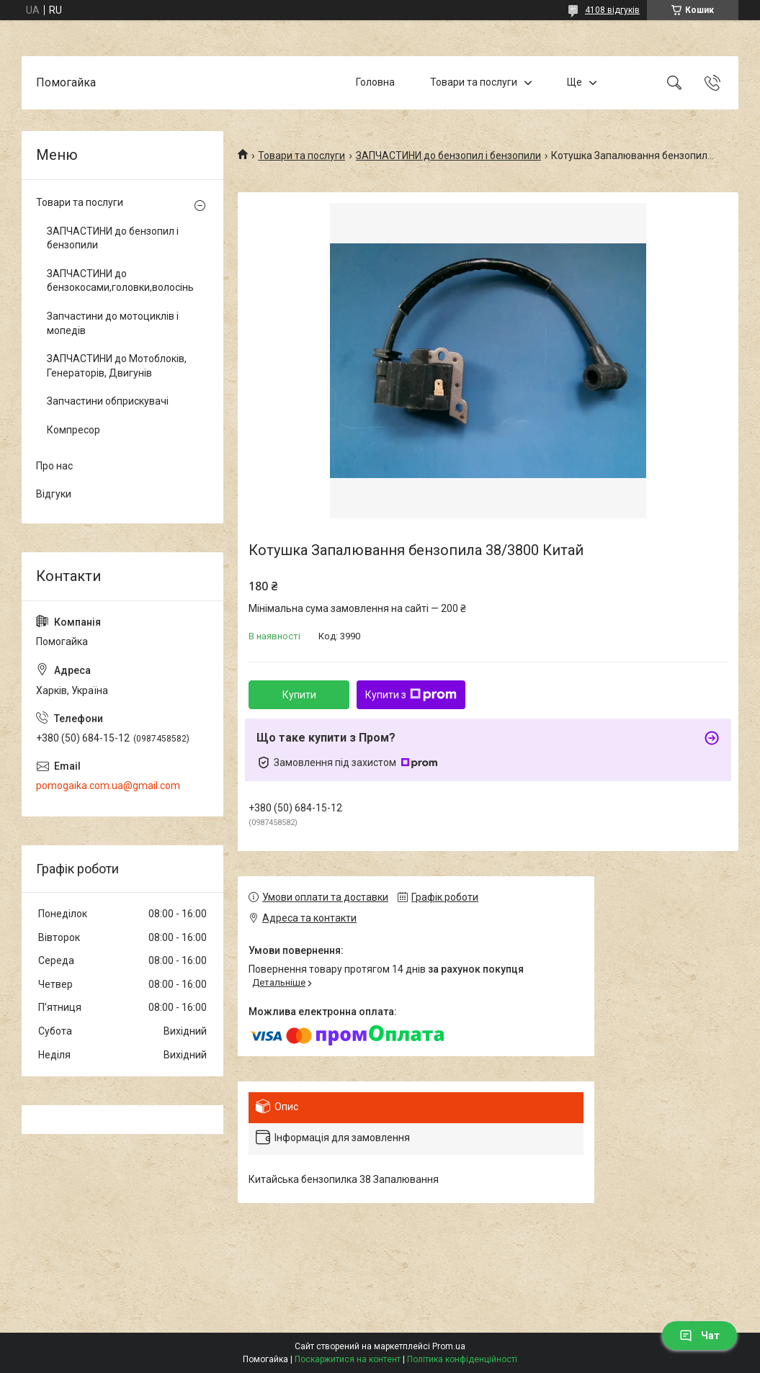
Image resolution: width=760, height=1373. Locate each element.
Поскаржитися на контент (348, 1359)
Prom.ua (448, 1346)
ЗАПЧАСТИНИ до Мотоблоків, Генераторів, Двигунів (117, 366)
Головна (375, 82)
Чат (699, 1335)
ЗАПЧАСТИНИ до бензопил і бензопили (448, 155)
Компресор (73, 430)
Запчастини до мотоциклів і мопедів (113, 323)
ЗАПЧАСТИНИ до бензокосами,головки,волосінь (119, 281)
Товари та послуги (473, 82)
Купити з (411, 694)
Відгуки (53, 494)
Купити (299, 695)
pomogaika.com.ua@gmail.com (108, 785)
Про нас (54, 466)
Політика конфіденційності (462, 1359)
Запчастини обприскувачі (108, 401)
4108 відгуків (612, 10)
